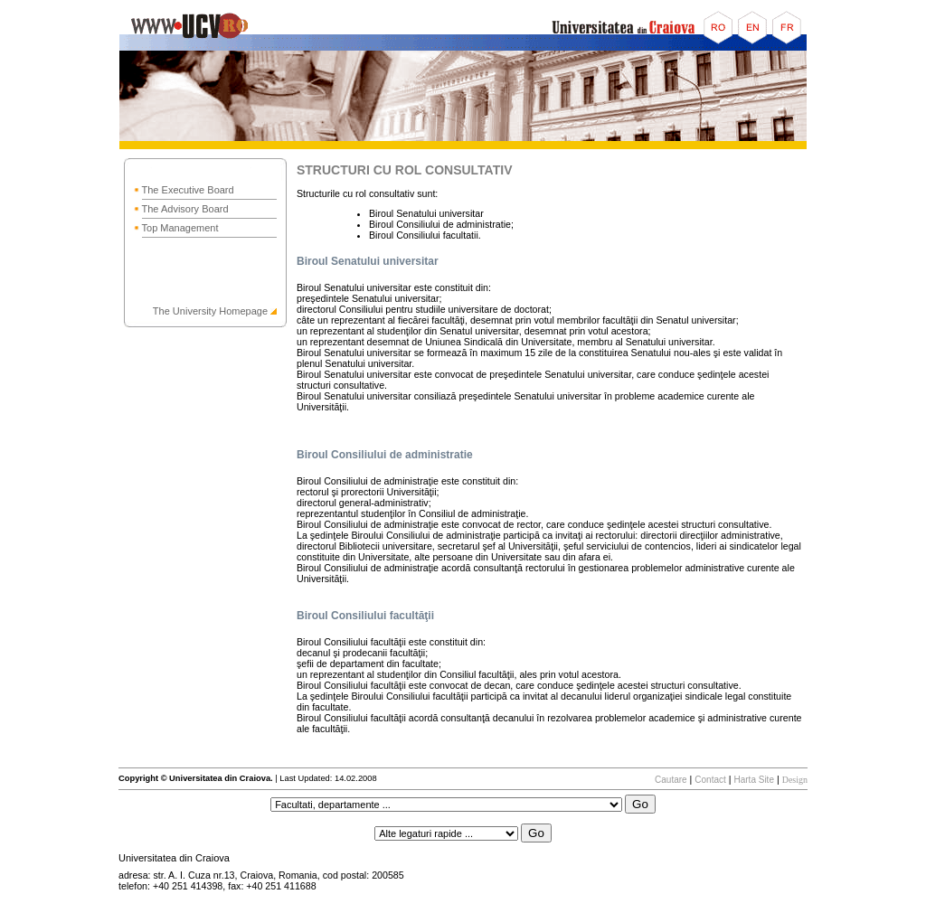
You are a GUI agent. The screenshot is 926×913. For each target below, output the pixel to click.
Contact (709, 780)
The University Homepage (210, 311)
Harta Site (753, 780)
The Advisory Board (185, 208)
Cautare (671, 780)
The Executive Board (188, 189)
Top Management (180, 227)
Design (795, 780)
